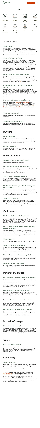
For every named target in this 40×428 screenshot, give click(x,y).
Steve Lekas (18, 102)
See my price (30, 3)
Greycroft (21, 105)
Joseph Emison (26, 102)
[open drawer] (37, 3)
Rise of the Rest (19, 107)
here (20, 81)
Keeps (7, 107)
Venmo (12, 107)
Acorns (32, 105)
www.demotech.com (7, 373)
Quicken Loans (17, 108)
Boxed (4, 107)
